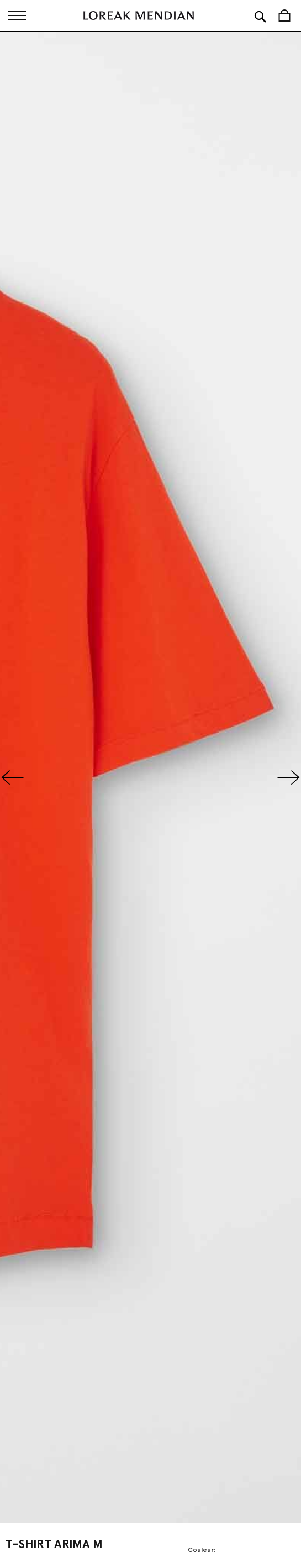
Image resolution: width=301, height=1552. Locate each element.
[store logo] (138, 15)
